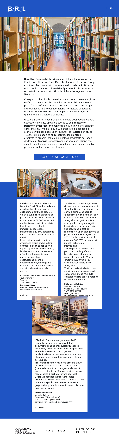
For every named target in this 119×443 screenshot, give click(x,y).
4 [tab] (56, 73)
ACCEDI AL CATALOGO (59, 157)
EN (111, 7)
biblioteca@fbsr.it (27, 285)
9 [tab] (74, 73)
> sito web (24, 295)
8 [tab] (70, 73)
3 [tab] (52, 73)
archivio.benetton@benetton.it (47, 399)
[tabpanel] (59, 44)
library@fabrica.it (71, 293)
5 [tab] (59, 73)
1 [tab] (45, 73)
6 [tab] (63, 73)
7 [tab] (67, 73)
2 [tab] (48, 73)
